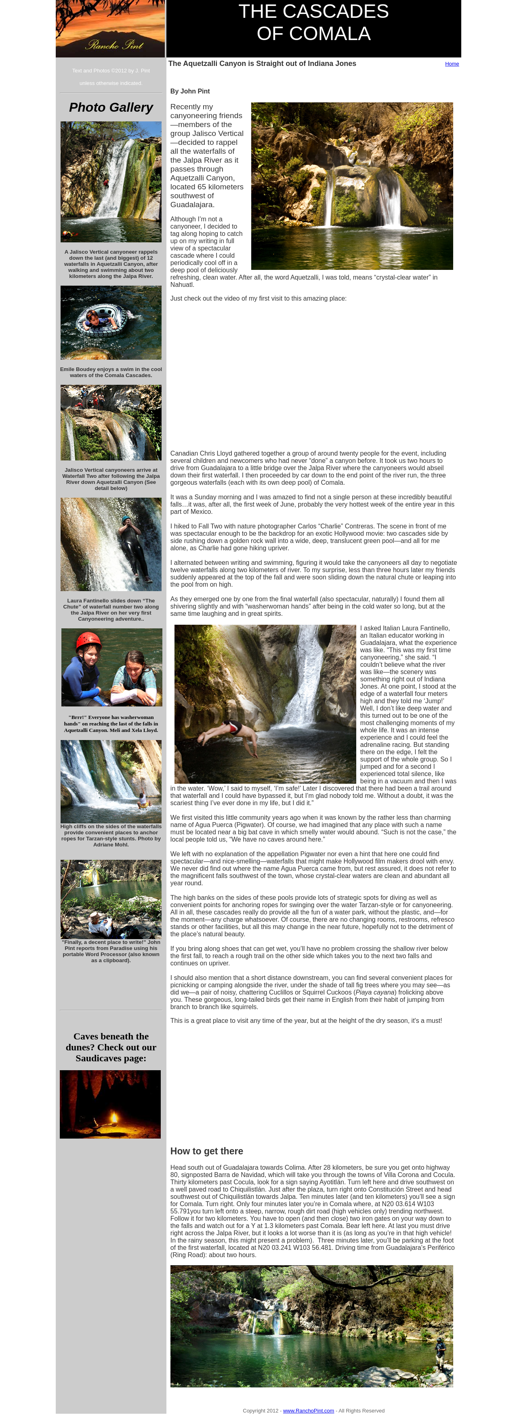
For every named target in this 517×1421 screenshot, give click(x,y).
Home (452, 64)
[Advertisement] (241, 1081)
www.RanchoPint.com (308, 1411)
